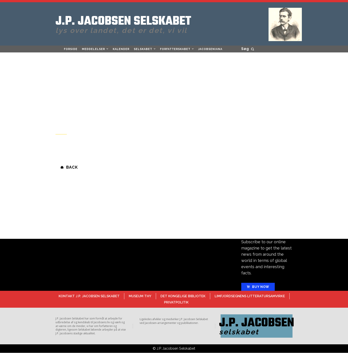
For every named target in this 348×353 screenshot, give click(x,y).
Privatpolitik (176, 302)
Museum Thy (140, 296)
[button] (248, 49)
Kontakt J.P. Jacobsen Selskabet (89, 296)
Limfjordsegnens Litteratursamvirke (250, 296)
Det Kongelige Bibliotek (183, 296)
